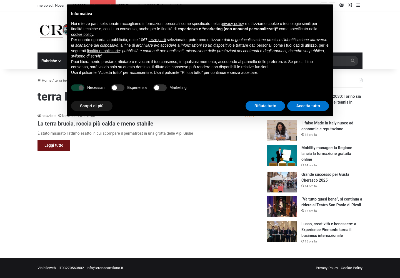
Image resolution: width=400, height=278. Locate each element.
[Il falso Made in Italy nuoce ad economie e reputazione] (282, 130)
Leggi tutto (53, 145)
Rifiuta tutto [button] (265, 106)
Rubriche (49, 61)
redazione (49, 116)
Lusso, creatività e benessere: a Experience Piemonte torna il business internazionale (328, 230)
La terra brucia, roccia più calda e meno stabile (95, 123)
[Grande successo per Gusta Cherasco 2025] (282, 182)
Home (44, 80)
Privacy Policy (327, 268)
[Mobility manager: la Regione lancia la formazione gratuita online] (282, 155)
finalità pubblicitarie (103, 51)
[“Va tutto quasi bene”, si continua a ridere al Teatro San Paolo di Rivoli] (282, 206)
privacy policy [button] (232, 23)
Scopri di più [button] (92, 106)
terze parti (157, 39)
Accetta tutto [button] (308, 106)
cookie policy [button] (82, 34)
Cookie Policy (351, 268)
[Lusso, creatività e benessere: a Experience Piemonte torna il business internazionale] (282, 231)
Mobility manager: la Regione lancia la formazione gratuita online (326, 154)
